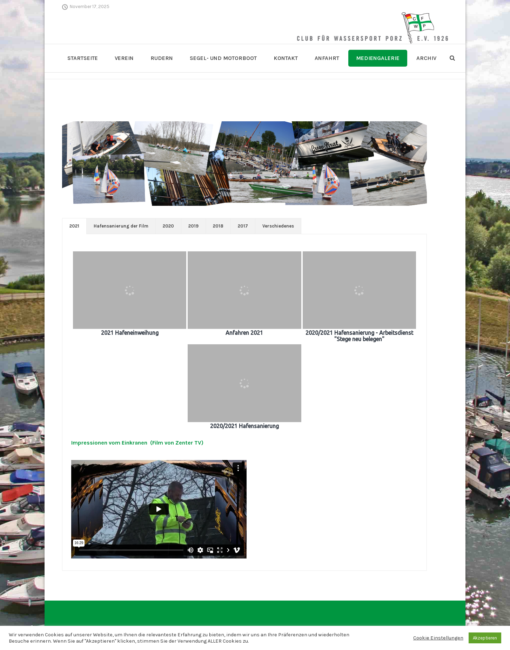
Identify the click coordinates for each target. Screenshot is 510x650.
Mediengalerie (378, 58)
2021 (74, 226)
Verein (124, 58)
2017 (243, 226)
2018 (218, 226)
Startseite (82, 58)
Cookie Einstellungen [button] (438, 638)
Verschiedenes (278, 226)
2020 (168, 226)
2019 (193, 226)
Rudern (161, 58)
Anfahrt (327, 58)
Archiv (426, 58)
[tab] (74, 226)
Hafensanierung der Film (121, 226)
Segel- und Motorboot (223, 58)
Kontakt (286, 58)
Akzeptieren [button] (485, 638)
